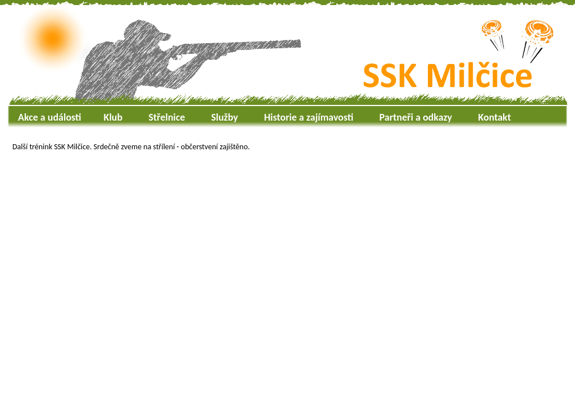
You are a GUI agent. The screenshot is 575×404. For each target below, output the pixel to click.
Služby (224, 117)
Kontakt (494, 117)
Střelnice (167, 117)
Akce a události (49, 117)
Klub (113, 117)
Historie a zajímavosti (308, 117)
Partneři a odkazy (416, 117)
